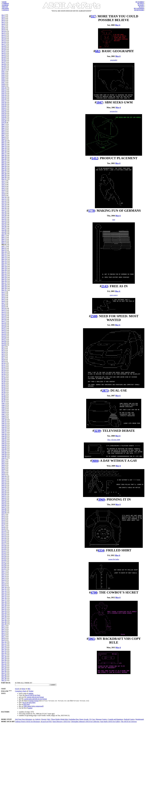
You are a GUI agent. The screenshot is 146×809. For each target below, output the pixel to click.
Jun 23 (4, 334)
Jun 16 (4, 321)
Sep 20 (4, 496)
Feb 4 (3, 78)
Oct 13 (4, 538)
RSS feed (26, 789)
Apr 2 (3, 184)
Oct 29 (4, 567)
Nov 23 (4, 612)
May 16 (4, 264)
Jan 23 (4, 56)
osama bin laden (113, 634)
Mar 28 (4, 175)
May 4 (4, 242)
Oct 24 (4, 558)
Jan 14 (4, 40)
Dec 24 (4, 669)
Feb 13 (4, 95)
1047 (99, 114)
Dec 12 (4, 647)
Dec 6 (3, 636)
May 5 (4, 244)
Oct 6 (3, 525)
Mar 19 (4, 159)
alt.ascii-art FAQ (46, 806)
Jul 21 (3, 385)
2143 (104, 326)
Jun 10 (4, 310)
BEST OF (5, 6)
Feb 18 (4, 104)
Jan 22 (4, 55)
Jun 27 (4, 341)
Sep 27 (4, 509)
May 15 (4, 262)
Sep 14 (4, 485)
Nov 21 (4, 609)
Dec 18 (4, 658)
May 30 (4, 290)
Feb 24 (4, 115)
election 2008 (115, 499)
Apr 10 (4, 199)
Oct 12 (4, 536)
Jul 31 (3, 403)
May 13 (4, 259)
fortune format (34, 785)
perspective (113, 123)
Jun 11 (4, 312)
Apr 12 (4, 202)
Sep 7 (3, 472)
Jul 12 (3, 368)
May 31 (4, 292)
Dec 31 (4, 682)
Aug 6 (4, 414)
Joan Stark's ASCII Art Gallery (110, 806)
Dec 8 (3, 640)
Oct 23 (4, 556)
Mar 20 (4, 160)
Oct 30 (4, 569)
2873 (105, 444)
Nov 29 (4, 623)
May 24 (4, 279)
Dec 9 (3, 642)
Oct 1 (3, 516)
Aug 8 (4, 417)
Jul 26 (3, 394)
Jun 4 (3, 299)
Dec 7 (3, 638)
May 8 (4, 250)
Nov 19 (4, 605)
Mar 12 (4, 146)
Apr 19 (4, 215)
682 (97, 56)
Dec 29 (4, 678)
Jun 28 (4, 343)
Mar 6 (3, 135)
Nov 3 (4, 576)
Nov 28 (4, 622)
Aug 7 (4, 416)
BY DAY (141, 6)
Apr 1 (3, 182)
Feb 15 (4, 98)
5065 (91, 725)
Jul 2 (3, 350)
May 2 (4, 239)
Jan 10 (4, 33)
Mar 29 (4, 177)
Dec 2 (3, 629)
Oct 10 (4, 532)
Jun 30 (4, 346)
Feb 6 (3, 82)
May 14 (4, 261)
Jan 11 (4, 35)
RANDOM (5, 5)
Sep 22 (4, 499)
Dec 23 (4, 667)
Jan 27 (4, 64)
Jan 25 (4, 60)
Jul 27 (3, 395)
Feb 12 (4, 93)
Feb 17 (4, 102)
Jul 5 (3, 355)
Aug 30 (4, 457)
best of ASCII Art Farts (32, 780)
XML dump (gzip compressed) (33, 791)
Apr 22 (4, 220)
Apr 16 (4, 210)
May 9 (4, 251)
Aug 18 (4, 436)
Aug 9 (4, 419)
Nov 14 (4, 596)
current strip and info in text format (35, 783)
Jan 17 (4, 45)
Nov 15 (4, 598)
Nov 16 (4, 600)
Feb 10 (4, 89)
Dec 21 (4, 663)
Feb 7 (3, 84)
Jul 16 (3, 375)
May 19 (4, 270)
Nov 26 (4, 618)
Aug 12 (4, 425)
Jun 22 (4, 332)
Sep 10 (4, 478)
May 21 (4, 273)
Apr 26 (4, 228)
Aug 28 (4, 454)
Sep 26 (4, 507)
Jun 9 (3, 308)
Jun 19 (4, 326)
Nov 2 (4, 574)
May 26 (4, 282)
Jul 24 (3, 390)
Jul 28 (3, 397)
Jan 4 (3, 22)
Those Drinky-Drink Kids (59, 804)
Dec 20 (4, 662)
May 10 (4, 253)
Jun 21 (4, 330)
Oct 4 (3, 521)
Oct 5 (3, 523)
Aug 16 (4, 432)
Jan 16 (4, 44)
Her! (48, 804)
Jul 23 (3, 388)
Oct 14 (4, 540)
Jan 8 (3, 29)
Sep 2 (3, 463)
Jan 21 (4, 53)
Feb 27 (4, 120)
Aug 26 (4, 450)
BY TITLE (140, 3)
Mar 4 (3, 131)
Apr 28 (4, 231)
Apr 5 (3, 190)
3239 (97, 490)
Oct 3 (3, 519)
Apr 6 (3, 191)
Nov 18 (4, 603)
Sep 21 (4, 498)
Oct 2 (3, 518)
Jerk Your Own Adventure (23, 804)
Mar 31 (4, 180)
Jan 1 (3, 16)
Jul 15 (3, 374)
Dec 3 (3, 631)
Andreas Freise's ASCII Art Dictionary (27, 806)
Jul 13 (3, 370)
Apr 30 (4, 235)
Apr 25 (4, 226)
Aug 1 (4, 405)
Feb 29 (4, 124)
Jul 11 (3, 366)
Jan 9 (3, 31)
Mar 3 (3, 129)
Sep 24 (4, 503)
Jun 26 (4, 339)
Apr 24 (4, 224)
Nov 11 (4, 591)
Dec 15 (4, 653)
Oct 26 (4, 561)
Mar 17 (4, 155)
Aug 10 (4, 421)
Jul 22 (3, 386)
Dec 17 (4, 656)
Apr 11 (4, 200)
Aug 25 (4, 448)
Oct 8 (3, 529)
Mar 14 (4, 149)
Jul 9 (3, 363)
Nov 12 (4, 592)
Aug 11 (4, 423)
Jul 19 (3, 381)
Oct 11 (4, 534)
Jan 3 (3, 20)
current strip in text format (35, 781)
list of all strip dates (29, 787)
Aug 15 (4, 430)
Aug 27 (4, 452)
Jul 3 (3, 352)
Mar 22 (4, 164)
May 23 (4, 277)
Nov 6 (4, 581)
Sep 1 (3, 461)
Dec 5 (3, 634)
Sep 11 (4, 479)
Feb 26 (4, 118)
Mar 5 (3, 133)
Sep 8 (3, 474)
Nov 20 (4, 607)
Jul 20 (3, 383)
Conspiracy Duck (20, 775)
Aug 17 (4, 434)
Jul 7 (3, 359)
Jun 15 (4, 319)
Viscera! (43, 804)
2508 (94, 358)
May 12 (4, 257)
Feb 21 (4, 109)
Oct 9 (3, 530)
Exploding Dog (74, 804)
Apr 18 (4, 213)
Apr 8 (3, 195)
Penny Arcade (83, 804)
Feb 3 (3, 76)
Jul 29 (3, 399)
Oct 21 (4, 552)
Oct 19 (4, 549)
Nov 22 (4, 611)
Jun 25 (4, 337)
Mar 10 (4, 142)
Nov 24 (4, 614)
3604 (95, 523)
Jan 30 (4, 69)
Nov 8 (4, 585)
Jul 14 (3, 372)
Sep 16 (4, 488)
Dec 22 (4, 665)
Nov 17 (4, 601)
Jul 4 (3, 354)
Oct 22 (4, 554)
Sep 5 (3, 468)
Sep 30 (4, 514)
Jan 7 (3, 27)
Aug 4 (4, 410)
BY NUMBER (140, 2)
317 (93, 18)
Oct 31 (4, 571)
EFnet (23, 773)
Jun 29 (4, 344)
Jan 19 (4, 49)
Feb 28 (4, 122)
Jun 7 (3, 304)
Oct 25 (4, 560)
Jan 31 (4, 71)
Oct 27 (4, 563)
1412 (95, 178)
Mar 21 (4, 162)
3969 (101, 567)
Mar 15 (4, 151)
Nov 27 (4, 620)
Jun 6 (3, 303)
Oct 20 (4, 550)
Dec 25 (4, 671)
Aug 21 (4, 441)
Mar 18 (4, 157)
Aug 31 (4, 459)
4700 (94, 672)
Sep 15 (4, 487)
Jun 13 (4, 315)
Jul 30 (3, 401)
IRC (29, 773)
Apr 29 (4, 233)
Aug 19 (4, 437)
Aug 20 (4, 439)
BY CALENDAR (139, 8)
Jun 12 (4, 313)
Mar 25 (4, 169)
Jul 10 (3, 365)
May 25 (4, 281)
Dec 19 (4, 660)
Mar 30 (4, 179)
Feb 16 (4, 100)
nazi (113, 247)
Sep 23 (4, 501)
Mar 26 (4, 171)
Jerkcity (37, 804)
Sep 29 (4, 512)
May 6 (117, 27)
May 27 (4, 284)
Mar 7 (3, 137)
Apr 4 (3, 188)
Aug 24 (4, 447)
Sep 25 (4, 505)
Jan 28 (4, 66)
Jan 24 (4, 58)
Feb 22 (4, 111)
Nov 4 (4, 578)
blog (108, 499)
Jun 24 (4, 335)
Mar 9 (3, 140)
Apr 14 (4, 206)
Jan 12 (4, 36)
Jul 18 (3, 379)
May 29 (4, 288)
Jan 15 (4, 42)
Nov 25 (4, 616)
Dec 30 (4, 680)
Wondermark (139, 804)
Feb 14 (4, 97)
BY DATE (141, 5)
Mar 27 (4, 173)
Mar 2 (3, 128)
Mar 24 (4, 168)
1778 (91, 238)
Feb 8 (3, 86)
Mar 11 (4, 144)
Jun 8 (3, 306)
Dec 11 (4, 645)
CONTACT (5, 10)
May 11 (4, 255)
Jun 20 (4, 328)
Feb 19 (4, 106)
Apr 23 (4, 222)
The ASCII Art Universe (129, 806)
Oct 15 (4, 541)
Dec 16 (4, 654)
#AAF (17, 773)
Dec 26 (4, 673)
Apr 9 (3, 197)
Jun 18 (4, 324)
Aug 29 (4, 456)
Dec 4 (3, 632)
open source (114, 335)
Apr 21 (4, 219)
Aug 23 (4, 445)
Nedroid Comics (129, 804)
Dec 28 (4, 676)
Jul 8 (3, 361)
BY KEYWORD (139, 10)
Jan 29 (4, 67)
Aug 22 (4, 443)
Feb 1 (3, 73)
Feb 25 (4, 117)
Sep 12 (4, 481)
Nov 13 (4, 594)
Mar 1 (3, 126)
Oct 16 (4, 543)
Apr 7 (3, 193)
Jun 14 (4, 317)
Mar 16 (4, 153)
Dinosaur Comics (101, 804)
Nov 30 (4, 625)
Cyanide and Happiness (115, 804)
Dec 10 (4, 643)
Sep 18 (4, 492)
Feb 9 (3, 87)
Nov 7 (4, 583)
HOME (4, 2)
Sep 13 (4, 483)
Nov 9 (4, 587)
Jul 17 (3, 377)
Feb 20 (4, 107)
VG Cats (92, 804)
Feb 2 (3, 75)
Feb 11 (4, 91)
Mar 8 (3, 138)
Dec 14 (4, 651)
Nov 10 (4, 589)
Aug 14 (4, 428)
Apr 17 (4, 211)
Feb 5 (3, 80)
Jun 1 (3, 293)
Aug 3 (4, 408)
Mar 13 (4, 148)
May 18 (4, 268)
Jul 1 (3, 348)
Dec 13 (4, 649)
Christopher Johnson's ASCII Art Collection (85, 806)
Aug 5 (4, 412)
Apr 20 (4, 217)
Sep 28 (4, 510)
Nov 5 (4, 580)
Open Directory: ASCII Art (61, 806)
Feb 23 (4, 113)
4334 (101, 625)
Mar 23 (4, 166)
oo (33, 804)
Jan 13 (4, 38)
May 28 (4, 286)
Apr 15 (4, 208)
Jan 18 (4, 47)
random (30, 778)
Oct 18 (4, 547)
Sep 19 (4, 494)
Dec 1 (3, 627)
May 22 (4, 275)
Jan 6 (3, 25)
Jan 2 (3, 18)
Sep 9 (3, 476)
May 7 (4, 248)
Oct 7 (3, 527)
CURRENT (5, 3)
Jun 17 (4, 323)
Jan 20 (4, 51)
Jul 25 (3, 392)
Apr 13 (4, 204)
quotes (30, 792)
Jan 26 (4, 62)
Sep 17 (4, 490)
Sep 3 (3, 465)
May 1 (4, 237)
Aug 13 (4, 426)
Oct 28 (4, 565)
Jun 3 (3, 297)
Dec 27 (4, 674)
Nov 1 (4, 572)
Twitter (31, 775)
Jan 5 (3, 24)
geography (113, 65)
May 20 (4, 272)
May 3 (4, 241)
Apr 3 (3, 186)
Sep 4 (3, 467)
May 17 (4, 266)
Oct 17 (4, 545)
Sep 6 (3, 470)
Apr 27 (4, 230)
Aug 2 (4, 406)
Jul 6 (3, 357)
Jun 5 (3, 301)
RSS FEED (5, 8)
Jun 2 (3, 295)
